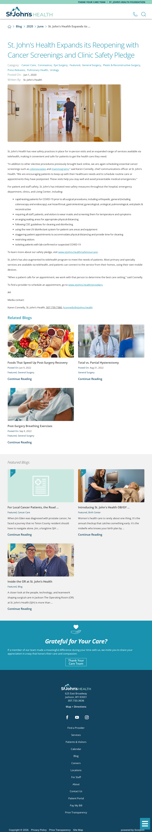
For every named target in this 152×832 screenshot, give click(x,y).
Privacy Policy (39, 829)
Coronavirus (45, 65)
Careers (76, 763)
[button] (145, 823)
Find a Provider (76, 727)
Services (76, 735)
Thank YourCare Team (76, 662)
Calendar (76, 749)
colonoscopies (38, 169)
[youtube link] (77, 718)
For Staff (76, 777)
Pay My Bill (76, 805)
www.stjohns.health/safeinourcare (78, 252)
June (41, 26)
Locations (76, 770)
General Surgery (91, 65)
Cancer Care (29, 65)
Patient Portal (76, 798)
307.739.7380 (54, 307)
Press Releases (16, 70)
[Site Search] (143, 14)
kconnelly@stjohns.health (78, 307)
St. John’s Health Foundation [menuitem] (127, 2)
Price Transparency (76, 812)
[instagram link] (87, 718)
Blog (19, 26)
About (76, 784)
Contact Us (76, 791)
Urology (54, 70)
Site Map (78, 829)
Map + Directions (76, 706)
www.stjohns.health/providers (85, 284)
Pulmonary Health (37, 70)
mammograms (60, 169)
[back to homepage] (9, 27)
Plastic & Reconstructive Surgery (121, 65)
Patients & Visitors (76, 742)
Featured (75, 65)
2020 (30, 26)
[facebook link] (67, 718)
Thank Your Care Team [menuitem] (91, 2)
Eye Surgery (61, 65)
